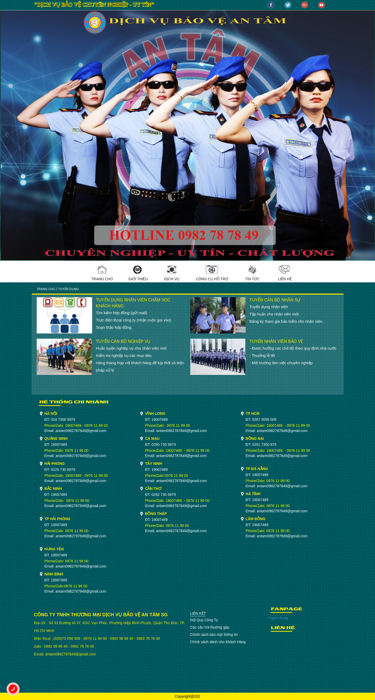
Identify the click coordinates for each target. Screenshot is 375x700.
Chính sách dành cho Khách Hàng (218, 642)
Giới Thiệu (138, 273)
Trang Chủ (102, 273)
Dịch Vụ (171, 273)
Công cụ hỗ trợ (212, 273)
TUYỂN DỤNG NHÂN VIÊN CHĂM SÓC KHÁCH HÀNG (133, 303)
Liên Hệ (284, 273)
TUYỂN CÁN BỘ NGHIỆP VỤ (123, 341)
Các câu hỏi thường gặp (210, 627)
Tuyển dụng (278, 618)
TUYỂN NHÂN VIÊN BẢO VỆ (276, 341)
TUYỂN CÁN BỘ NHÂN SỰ (275, 300)
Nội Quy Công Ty (204, 620)
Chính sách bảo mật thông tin (214, 634)
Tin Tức (252, 273)
